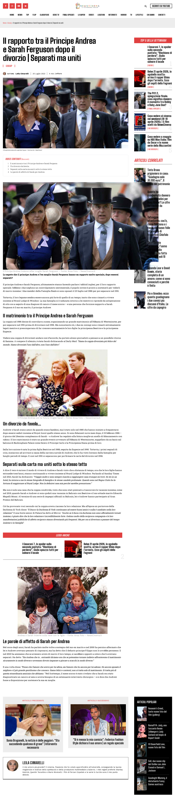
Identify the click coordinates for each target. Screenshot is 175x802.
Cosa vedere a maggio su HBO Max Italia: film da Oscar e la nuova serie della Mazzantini (160, 141)
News (150, 65)
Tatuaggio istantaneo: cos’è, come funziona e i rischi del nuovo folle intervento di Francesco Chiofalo (158, 225)
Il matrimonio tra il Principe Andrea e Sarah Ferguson (33, 163)
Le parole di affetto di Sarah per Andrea (27, 172)
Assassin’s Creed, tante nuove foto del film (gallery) (157, 711)
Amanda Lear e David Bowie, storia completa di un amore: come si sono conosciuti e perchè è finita (158, 276)
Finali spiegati (154, 109)
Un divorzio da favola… (20, 166)
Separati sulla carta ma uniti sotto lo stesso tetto (31, 169)
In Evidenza (152, 128)
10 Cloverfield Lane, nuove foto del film (156, 746)
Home (4, 23)
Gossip (10, 23)
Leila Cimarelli (22, 74)
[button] (146, 6)
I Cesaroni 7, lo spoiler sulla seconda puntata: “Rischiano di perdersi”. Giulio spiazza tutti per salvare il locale (160, 54)
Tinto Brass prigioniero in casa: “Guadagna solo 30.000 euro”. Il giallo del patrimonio (158, 177)
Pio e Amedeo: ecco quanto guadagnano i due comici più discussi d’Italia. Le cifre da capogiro (158, 300)
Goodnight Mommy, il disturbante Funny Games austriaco (157, 781)
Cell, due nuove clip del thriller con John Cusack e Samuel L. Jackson (157, 766)
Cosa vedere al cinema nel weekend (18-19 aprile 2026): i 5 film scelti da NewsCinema (159, 120)
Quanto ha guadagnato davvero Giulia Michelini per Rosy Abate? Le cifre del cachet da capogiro (158, 200)
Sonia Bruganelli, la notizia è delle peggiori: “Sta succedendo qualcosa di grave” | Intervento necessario (33, 744)
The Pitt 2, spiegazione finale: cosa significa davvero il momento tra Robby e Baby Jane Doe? (160, 99)
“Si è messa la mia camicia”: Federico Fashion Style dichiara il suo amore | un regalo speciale (98, 741)
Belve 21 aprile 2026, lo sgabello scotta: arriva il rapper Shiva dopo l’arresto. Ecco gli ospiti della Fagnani (160, 77)
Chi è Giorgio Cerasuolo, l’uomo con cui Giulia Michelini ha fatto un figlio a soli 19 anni (157, 251)
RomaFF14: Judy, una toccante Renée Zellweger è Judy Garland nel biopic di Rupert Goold (157, 731)
